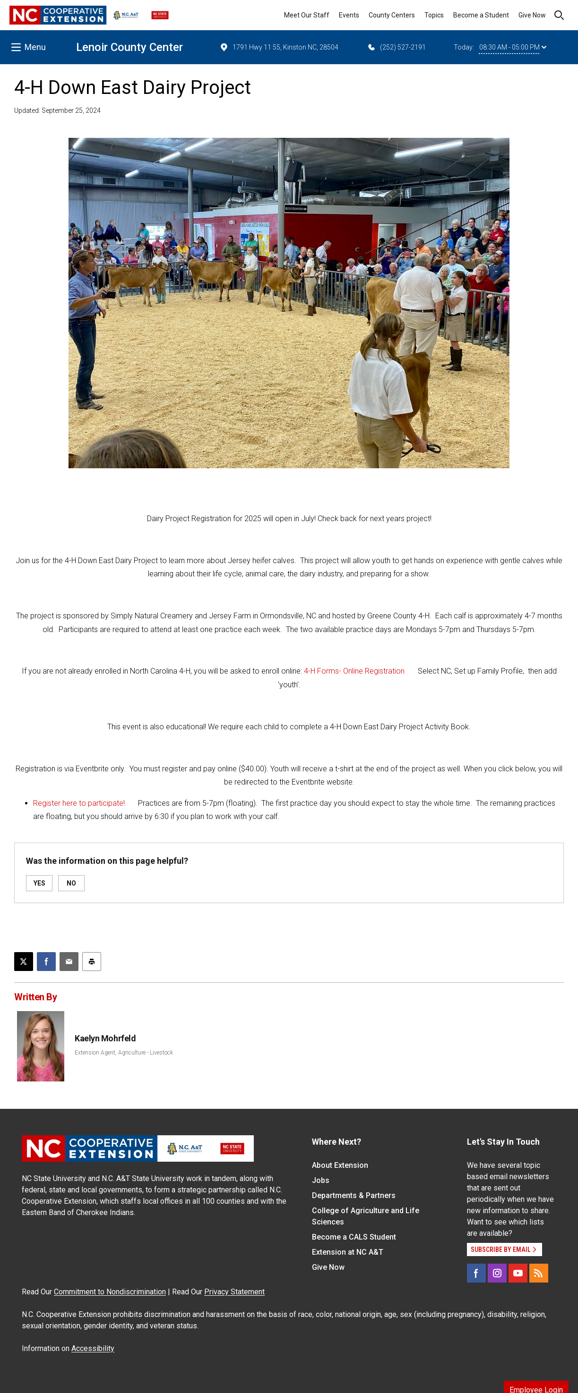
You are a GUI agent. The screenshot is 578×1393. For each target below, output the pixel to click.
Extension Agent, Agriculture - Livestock (124, 1052)
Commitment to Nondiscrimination (110, 1291)
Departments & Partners (354, 1195)
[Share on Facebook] (46, 961)
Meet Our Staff (306, 15)
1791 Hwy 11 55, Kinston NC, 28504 (278, 47)
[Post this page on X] (23, 961)
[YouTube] (518, 1273)
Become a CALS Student (354, 1237)
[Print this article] (91, 961)
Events (349, 15)
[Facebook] (476, 1273)
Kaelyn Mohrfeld (105, 1038)
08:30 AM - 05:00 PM (512, 47)
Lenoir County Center (129, 47)
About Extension (340, 1165)
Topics (434, 15)
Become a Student (481, 15)
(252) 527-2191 (396, 47)
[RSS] (538, 1273)
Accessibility (92, 1348)
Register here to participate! (79, 803)
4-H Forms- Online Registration (354, 671)
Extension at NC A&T (347, 1252)
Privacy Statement (234, 1291)
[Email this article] (69, 961)
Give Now (532, 15)
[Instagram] (497, 1273)
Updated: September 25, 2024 (57, 110)
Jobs (320, 1180)
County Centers (392, 15)
